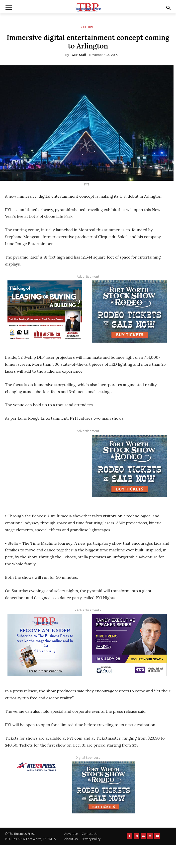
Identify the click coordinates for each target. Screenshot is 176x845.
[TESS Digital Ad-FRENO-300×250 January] (130, 645)
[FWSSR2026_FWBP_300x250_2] (130, 311)
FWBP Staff (78, 54)
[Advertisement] (45, 468)
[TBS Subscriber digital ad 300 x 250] (45, 645)
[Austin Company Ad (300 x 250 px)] (45, 311)
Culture (87, 27)
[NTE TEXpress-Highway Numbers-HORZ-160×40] (36, 766)
